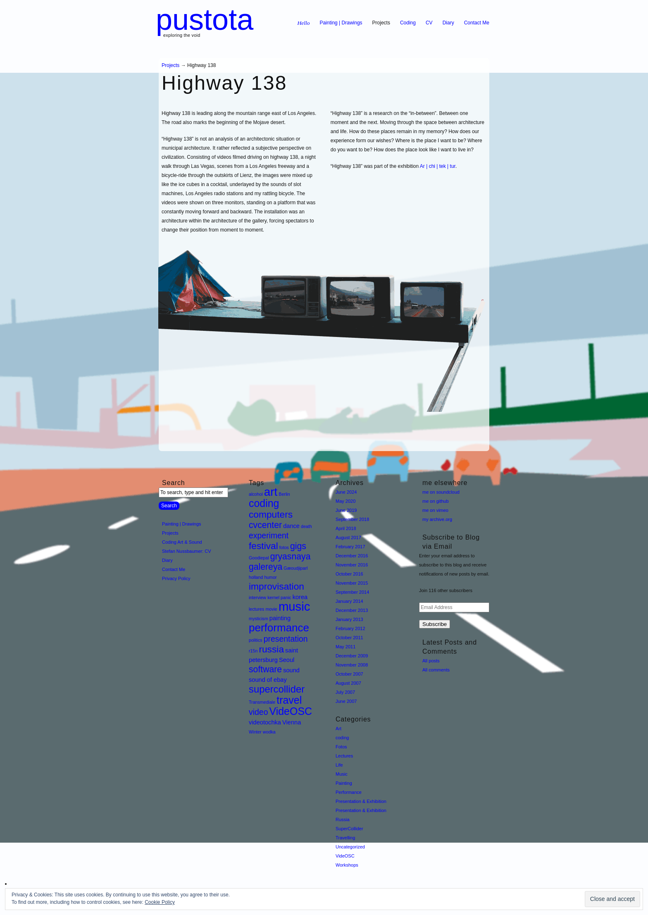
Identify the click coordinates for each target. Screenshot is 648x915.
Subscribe (434, 624)
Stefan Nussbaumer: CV (186, 551)
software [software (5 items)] (265, 669)
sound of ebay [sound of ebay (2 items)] (268, 679)
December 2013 (352, 610)
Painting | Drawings (340, 23)
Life (339, 764)
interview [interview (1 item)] (257, 597)
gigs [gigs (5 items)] (298, 546)
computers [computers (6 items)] (271, 514)
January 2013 (349, 619)
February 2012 (350, 628)
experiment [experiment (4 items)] (268, 535)
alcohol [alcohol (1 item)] (256, 494)
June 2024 (346, 492)
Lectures (344, 755)
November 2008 (352, 664)
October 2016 (349, 573)
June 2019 (346, 510)
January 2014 (349, 601)
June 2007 (346, 701)
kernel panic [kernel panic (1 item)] (279, 597)
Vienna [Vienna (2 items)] (291, 722)
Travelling (345, 837)
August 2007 (348, 683)
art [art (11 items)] (270, 491)
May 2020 (345, 501)
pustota (204, 19)
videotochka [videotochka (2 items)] (265, 722)
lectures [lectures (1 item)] (256, 609)
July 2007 (345, 692)
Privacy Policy (176, 578)
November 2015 (352, 583)
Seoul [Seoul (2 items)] (286, 660)
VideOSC (345, 855)
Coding (408, 23)
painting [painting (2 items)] (280, 618)
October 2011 (349, 637)
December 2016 (352, 555)
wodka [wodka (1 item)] (269, 731)
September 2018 (352, 519)
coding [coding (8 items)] (264, 503)
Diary (448, 23)
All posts (431, 660)
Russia (343, 819)
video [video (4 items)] (258, 712)
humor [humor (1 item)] (270, 577)
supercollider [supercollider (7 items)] (277, 689)
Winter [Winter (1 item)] (255, 731)
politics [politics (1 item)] (255, 640)
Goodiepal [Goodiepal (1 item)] (259, 557)
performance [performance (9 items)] (279, 627)
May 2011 (345, 646)
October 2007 (349, 673)
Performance (349, 792)
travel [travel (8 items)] (289, 700)
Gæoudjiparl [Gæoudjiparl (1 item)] (295, 568)
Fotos (341, 746)
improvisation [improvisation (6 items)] (276, 586)
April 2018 (346, 528)
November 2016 (352, 564)
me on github (435, 501)
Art (338, 728)
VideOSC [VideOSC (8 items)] (290, 711)
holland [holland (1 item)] (256, 577)
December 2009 (352, 655)
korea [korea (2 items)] (300, 597)
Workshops (347, 864)
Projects (381, 23)
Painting (344, 783)
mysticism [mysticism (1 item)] (258, 618)
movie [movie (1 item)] (271, 609)
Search (173, 482)
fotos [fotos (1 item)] (284, 547)
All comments (436, 669)
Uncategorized (350, 846)
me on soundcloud (441, 492)
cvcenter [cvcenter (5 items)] (265, 525)
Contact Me (476, 23)
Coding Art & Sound (182, 542)
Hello (303, 23)
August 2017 (348, 537)
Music (342, 774)
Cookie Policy (160, 902)
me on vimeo (435, 510)
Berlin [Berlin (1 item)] (284, 494)
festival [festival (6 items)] (263, 545)
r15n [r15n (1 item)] (253, 650)
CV (429, 23)
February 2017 (350, 546)
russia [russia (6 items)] (271, 649)
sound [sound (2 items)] (291, 670)
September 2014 (352, 592)
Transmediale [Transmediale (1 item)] (262, 702)
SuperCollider (349, 828)
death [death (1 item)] (306, 526)
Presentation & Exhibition (361, 801)
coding (342, 737)
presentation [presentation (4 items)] (286, 638)
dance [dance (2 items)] (291, 526)
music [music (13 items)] (294, 606)
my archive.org (437, 519)
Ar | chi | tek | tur (437, 166)
